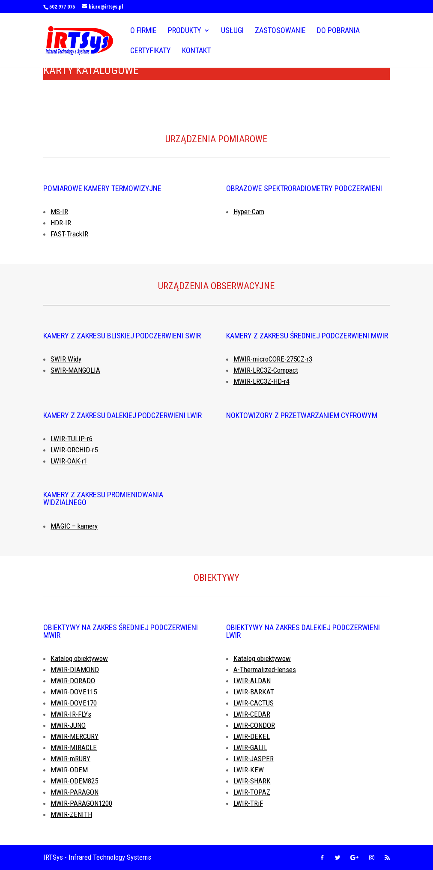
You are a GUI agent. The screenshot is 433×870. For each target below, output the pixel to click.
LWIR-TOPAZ (251, 792)
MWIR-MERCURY (75, 736)
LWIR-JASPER (253, 758)
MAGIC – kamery (74, 526)
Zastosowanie (280, 31)
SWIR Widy (66, 359)
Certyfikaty (150, 51)
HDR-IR (61, 222)
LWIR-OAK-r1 (69, 461)
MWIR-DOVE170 (74, 703)
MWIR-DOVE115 (74, 692)
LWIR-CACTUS (253, 703)
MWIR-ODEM (69, 769)
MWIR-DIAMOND (75, 669)
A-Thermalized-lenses (264, 669)
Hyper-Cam (248, 211)
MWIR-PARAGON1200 (81, 803)
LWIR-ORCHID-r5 (74, 449)
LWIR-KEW (248, 769)
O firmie (143, 31)
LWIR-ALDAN (252, 680)
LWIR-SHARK (252, 781)
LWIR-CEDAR (251, 714)
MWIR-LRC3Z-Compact (265, 370)
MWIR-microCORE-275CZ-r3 (272, 359)
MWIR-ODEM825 (74, 781)
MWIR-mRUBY (70, 758)
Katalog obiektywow (79, 658)
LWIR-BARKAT (253, 692)
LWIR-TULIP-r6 (72, 438)
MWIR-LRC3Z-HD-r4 (261, 381)
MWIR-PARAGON (75, 792)
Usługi (232, 31)
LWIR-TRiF (248, 803)
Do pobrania (338, 31)
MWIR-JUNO (68, 725)
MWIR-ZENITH (71, 814)
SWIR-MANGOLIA (75, 370)
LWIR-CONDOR (254, 725)
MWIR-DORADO (73, 680)
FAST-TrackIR (69, 234)
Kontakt (196, 51)
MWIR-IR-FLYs (71, 714)
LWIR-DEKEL (251, 736)
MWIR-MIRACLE (74, 747)
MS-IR (59, 211)
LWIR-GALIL (250, 747)
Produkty (184, 31)
